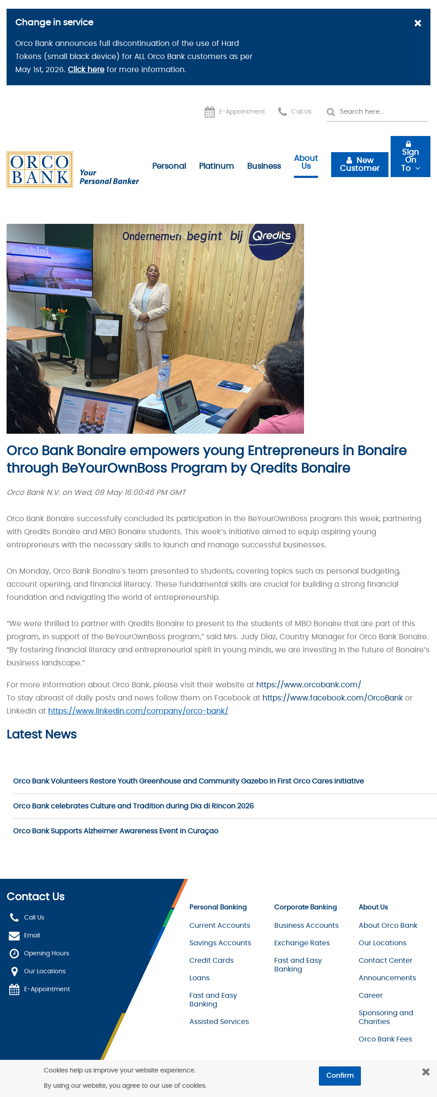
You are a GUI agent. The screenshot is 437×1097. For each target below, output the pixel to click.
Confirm (339, 1076)
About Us (306, 163)
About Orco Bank (388, 925)
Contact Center (386, 960)
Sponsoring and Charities (386, 1017)
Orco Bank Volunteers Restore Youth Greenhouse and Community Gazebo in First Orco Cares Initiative (188, 781)
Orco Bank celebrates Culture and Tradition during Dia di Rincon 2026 (133, 806)
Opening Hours (46, 954)
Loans (199, 978)
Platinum (216, 167)
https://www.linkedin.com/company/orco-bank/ (138, 711)
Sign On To (410, 161)
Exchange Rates (302, 943)
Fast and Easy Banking (213, 1000)
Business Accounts (306, 925)
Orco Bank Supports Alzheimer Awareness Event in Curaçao (115, 831)
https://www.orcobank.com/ (308, 685)
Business (264, 167)
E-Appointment (242, 112)
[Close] (417, 24)
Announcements (387, 978)
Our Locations (45, 971)
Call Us (301, 112)
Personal (169, 167)
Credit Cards (211, 960)
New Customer (360, 165)
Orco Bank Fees (385, 1039)
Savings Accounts (220, 943)
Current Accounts (219, 925)
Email (32, 936)
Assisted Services (219, 1021)
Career (371, 995)
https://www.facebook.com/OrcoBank (332, 698)
